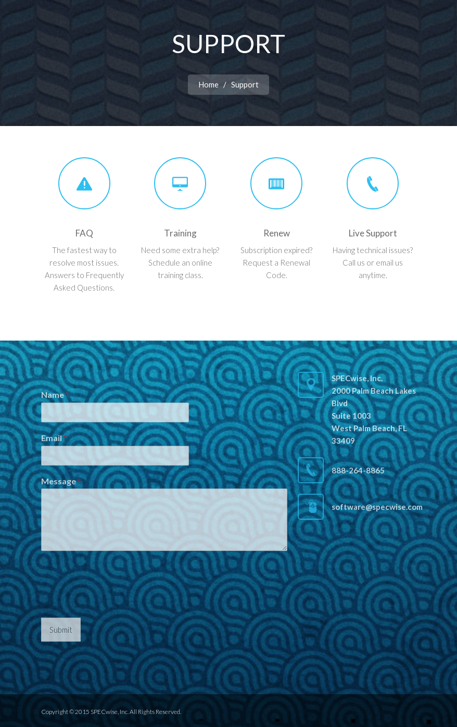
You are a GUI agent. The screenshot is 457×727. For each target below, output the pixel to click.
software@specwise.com (377, 506)
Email (54, 438)
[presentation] (120, 600)
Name (55, 394)
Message (61, 481)
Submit (60, 629)
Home (208, 84)
